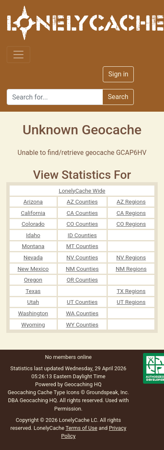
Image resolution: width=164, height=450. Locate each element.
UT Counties (82, 301)
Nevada (33, 257)
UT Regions (131, 301)
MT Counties (82, 246)
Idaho (33, 235)
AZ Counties (82, 201)
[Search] (55, 97)
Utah (33, 301)
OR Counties (82, 279)
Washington (33, 313)
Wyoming (33, 324)
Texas (33, 291)
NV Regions (131, 257)
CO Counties (82, 223)
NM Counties (82, 268)
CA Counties (82, 212)
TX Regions (131, 291)
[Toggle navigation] (18, 54)
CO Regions (131, 223)
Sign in (118, 74)
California (33, 212)
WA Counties (82, 313)
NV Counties (82, 257)
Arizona (33, 201)
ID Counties (82, 235)
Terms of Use (81, 428)
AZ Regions (131, 201)
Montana (33, 246)
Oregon (33, 279)
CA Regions (131, 212)
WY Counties (82, 324)
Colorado (32, 223)
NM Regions (131, 268)
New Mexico (33, 268)
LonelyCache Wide (82, 190)
